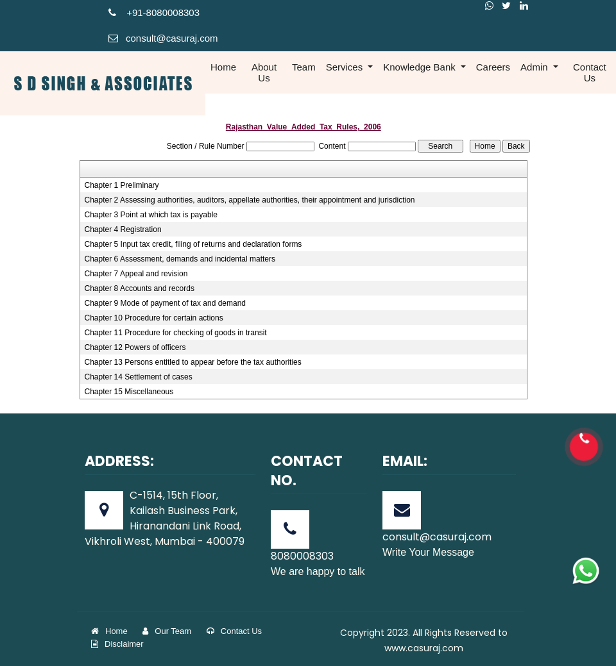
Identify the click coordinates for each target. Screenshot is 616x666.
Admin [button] (535, 67)
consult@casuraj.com (163, 38)
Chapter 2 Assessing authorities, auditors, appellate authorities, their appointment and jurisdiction (250, 200)
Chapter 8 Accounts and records (139, 288)
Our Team (166, 631)
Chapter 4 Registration (123, 229)
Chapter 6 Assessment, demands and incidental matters (180, 258)
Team (304, 67)
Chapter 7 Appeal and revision (136, 273)
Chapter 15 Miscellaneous (129, 391)
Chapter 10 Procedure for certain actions (154, 317)
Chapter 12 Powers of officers (135, 347)
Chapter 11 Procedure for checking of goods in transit (176, 332)
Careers (493, 67)
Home (223, 67)
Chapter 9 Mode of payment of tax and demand (165, 303)
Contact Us (589, 72)
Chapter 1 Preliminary (122, 185)
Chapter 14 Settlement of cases (139, 376)
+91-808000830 (151, 12)
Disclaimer (117, 644)
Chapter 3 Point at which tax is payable (151, 214)
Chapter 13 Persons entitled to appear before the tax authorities (193, 362)
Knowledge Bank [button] (420, 67)
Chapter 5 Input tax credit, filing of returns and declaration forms (193, 244)
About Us (264, 72)
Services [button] (346, 67)
